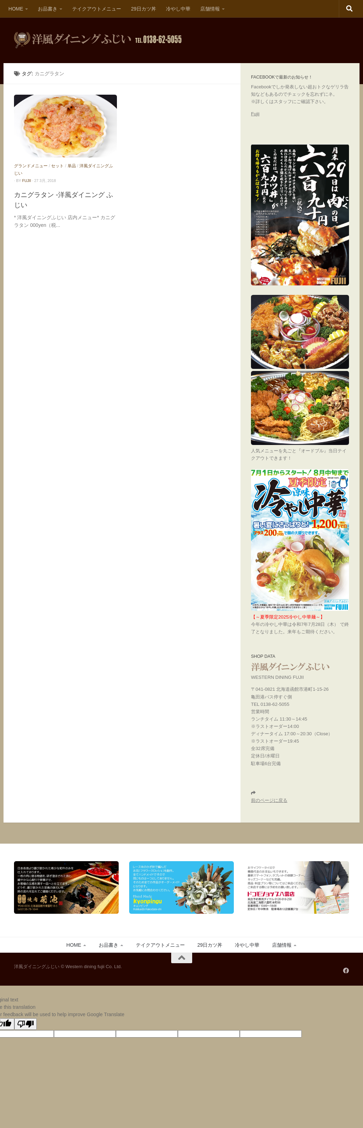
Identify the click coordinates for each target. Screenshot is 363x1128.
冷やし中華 (178, 9)
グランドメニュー (31, 165)
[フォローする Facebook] (346, 970)
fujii (26, 180)
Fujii (255, 113)
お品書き (47, 9)
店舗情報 (210, 9)
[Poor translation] (25, 1024)
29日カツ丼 (143, 9)
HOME (15, 9)
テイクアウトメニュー (96, 9)
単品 (72, 165)
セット (57, 165)
